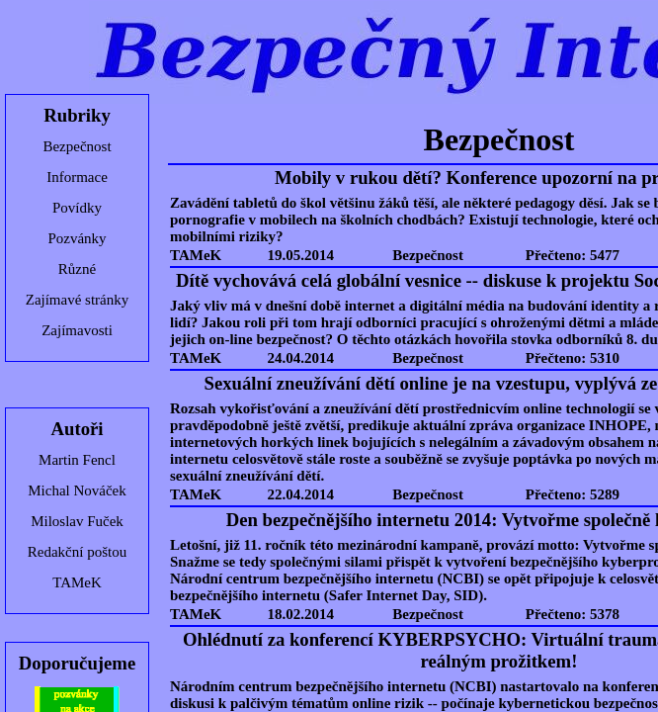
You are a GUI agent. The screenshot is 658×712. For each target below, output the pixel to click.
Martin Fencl (77, 460)
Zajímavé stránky (77, 300)
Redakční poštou (77, 552)
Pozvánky (76, 238)
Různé (77, 269)
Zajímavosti (77, 330)
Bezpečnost (76, 146)
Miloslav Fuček (77, 521)
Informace (77, 177)
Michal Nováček (77, 490)
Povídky (77, 208)
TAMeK (77, 582)
